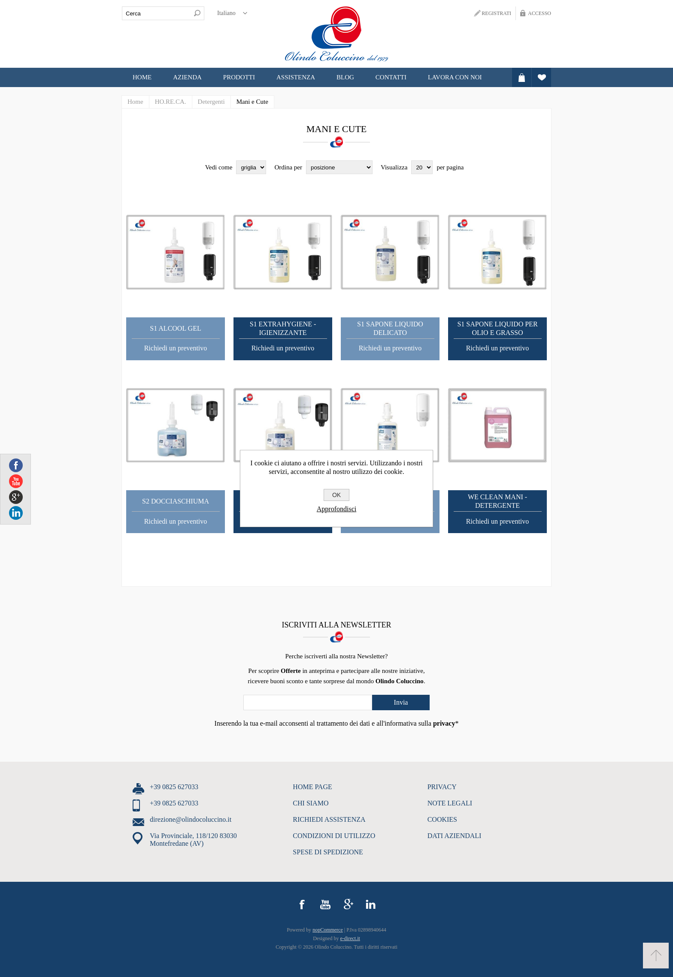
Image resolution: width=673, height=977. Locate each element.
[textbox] (156, 13)
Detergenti (211, 101)
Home (142, 77)
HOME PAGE (312, 786)
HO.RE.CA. (170, 101)
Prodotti (239, 77)
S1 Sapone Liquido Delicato (390, 328)
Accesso (539, 13)
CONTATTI (391, 77)
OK (336, 495)
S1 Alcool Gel (175, 328)
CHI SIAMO (310, 803)
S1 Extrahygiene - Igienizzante (283, 328)
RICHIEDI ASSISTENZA (329, 819)
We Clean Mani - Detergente (497, 501)
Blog (345, 77)
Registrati (496, 13)
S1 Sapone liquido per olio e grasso (497, 328)
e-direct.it (350, 938)
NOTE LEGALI (449, 803)
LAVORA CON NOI (455, 77)
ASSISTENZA (295, 77)
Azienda (187, 77)
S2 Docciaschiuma (175, 501)
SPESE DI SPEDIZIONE (328, 852)
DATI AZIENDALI (454, 835)
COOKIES (442, 819)
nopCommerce (327, 930)
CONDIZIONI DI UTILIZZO (334, 835)
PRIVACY (442, 786)
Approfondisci (336, 509)
